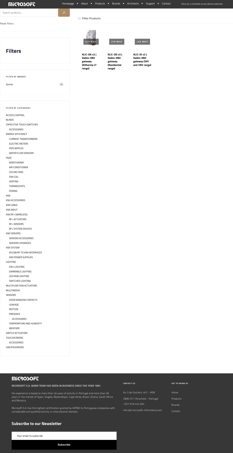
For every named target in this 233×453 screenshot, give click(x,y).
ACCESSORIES (16, 129)
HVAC (9, 158)
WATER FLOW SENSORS (21, 153)
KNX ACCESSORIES (15, 200)
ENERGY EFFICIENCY (16, 134)
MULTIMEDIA (13, 290)
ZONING (13, 191)
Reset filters (7, 23)
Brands (116, 3)
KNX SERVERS (13, 233)
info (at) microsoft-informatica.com (142, 410)
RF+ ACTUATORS (17, 219)
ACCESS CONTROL (15, 115)
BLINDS (10, 120)
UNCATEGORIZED (15, 347)
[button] (89, 18)
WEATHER (14, 328)
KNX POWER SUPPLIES (21, 257)
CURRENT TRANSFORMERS (23, 139)
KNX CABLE (12, 205)
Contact (166, 3)
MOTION (13, 309)
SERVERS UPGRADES (20, 243)
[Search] (64, 13)
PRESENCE (14, 314)
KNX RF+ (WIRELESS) (16, 214)
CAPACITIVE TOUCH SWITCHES (22, 124)
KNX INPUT (12, 210)
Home (175, 392)
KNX (8, 195)
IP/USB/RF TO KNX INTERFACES (25, 252)
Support (150, 3)
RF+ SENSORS (16, 224)
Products (100, 3)
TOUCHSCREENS (14, 338)
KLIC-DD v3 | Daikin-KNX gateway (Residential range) (115, 61)
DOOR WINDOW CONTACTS (23, 300)
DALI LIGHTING (16, 267)
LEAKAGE (14, 304)
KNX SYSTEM (13, 247)
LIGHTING (11, 262)
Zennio (9, 84)
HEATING (13, 181)
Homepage (68, 3)
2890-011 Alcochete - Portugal (140, 398)
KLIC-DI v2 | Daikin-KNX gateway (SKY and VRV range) (142, 59)
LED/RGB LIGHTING (19, 276)
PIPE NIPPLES (16, 148)
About (84, 3)
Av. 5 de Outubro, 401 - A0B (139, 392)
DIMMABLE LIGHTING (20, 271)
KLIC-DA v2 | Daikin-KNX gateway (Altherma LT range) (89, 61)
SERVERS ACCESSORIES (21, 238)
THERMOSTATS (17, 186)
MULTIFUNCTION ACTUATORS (21, 285)
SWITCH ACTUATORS (17, 333)
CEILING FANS (16, 172)
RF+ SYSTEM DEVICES (20, 229)
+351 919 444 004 (133, 404)
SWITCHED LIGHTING (20, 281)
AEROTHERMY (16, 162)
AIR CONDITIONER (18, 167)
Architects (133, 3)
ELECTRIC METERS (18, 144)
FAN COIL (14, 177)
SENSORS (11, 295)
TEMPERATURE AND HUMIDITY (25, 323)
